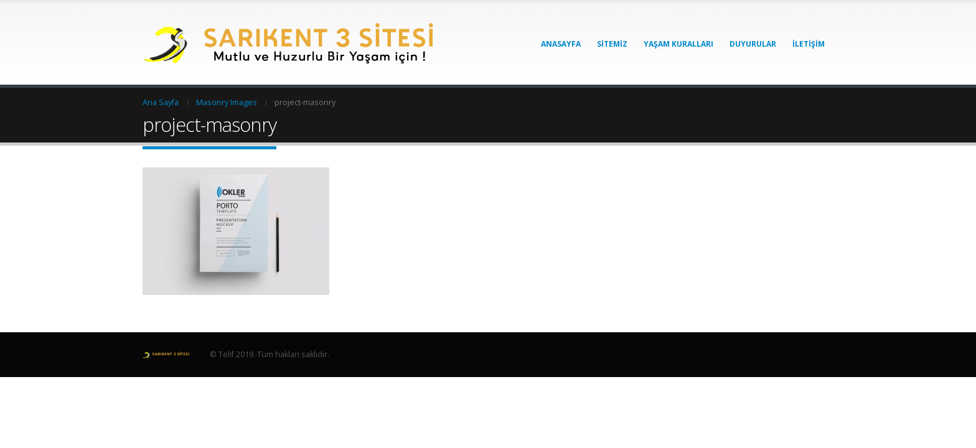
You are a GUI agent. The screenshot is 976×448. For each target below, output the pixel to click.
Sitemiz (612, 44)
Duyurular (753, 44)
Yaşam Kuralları (678, 44)
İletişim (808, 44)
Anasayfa (561, 44)
